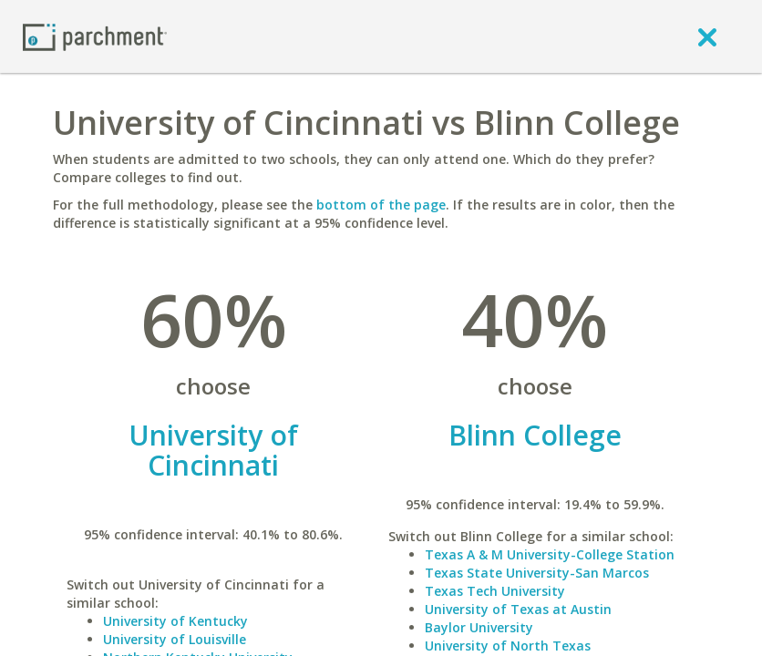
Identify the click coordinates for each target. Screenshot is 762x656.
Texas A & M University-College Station (549, 554)
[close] (707, 36)
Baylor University (479, 627)
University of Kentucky (175, 621)
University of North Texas (508, 645)
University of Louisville (174, 639)
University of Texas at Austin (518, 609)
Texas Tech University (495, 591)
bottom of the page (381, 204)
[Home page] (95, 36)
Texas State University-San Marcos (537, 572)
